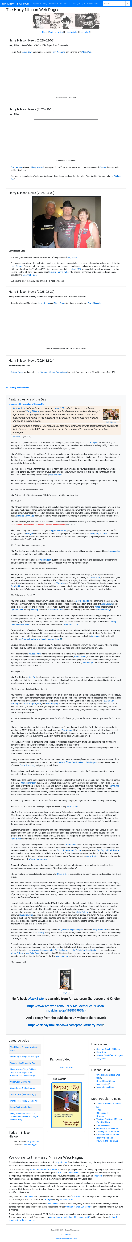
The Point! (76, 1196)
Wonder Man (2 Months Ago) (23, 1063)
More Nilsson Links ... (106, 1087)
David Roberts (82, 601)
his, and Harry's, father (59, 272)
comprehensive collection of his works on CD (69, 1217)
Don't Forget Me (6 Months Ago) (24, 1101)
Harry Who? (85, 32)
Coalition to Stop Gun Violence (79, 1207)
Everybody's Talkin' (98, 533)
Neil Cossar (76, 850)
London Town (17, 609)
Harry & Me (59, 408)
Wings (97, 607)
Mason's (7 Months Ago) (21, 1107)
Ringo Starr (59, 303)
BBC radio (60, 583)
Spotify (41, 932)
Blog (45, 3)
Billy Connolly (102, 1113)
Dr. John (100, 1116)
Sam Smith (15, 586)
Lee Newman (33, 950)
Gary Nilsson (73, 257)
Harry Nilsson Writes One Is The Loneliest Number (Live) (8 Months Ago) (24, 1116)
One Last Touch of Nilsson (108, 1049)
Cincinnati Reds (30, 275)
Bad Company (52, 703)
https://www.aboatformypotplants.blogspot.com (38, 639)
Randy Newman (26, 915)
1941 (98, 1110)
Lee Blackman (92, 950)
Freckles (98, 1176)
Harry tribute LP (99, 929)
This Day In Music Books (108, 850)
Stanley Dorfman (62, 950)
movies (29, 1196)
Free (39, 703)
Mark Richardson (28, 783)
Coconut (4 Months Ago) (21, 1082)
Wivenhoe (95, 636)
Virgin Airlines (62, 956)
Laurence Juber (47, 950)
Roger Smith (16, 437)
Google (29, 533)
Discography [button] (78, 3)
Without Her (73, 1172)
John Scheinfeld (78, 950)
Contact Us (66, 1234)
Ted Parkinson (78, 762)
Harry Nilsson (37, 167)
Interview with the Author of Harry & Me (26, 404)
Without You (86, 52)
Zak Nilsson (67, 730)
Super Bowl (27, 52)
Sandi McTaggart (29, 1144)
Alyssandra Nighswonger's (71, 929)
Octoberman (16, 167)
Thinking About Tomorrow (107, 1131)
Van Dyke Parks (33, 953)
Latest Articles (71, 32)
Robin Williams (66, 1199)
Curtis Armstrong (27, 765)
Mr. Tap (32, 677)
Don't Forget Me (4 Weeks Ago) (24, 1056)
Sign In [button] (36, 3)
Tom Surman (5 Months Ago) (23, 1094)
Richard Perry (17, 372)
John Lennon (53, 1203)
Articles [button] (53, 3)
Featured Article (56, 32)
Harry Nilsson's (58, 52)
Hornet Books (80, 656)
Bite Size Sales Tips (25, 516)
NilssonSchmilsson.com (16, 3)
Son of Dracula (94, 303)
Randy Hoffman (64, 762)
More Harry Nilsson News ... (18, 387)
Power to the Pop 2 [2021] (108, 1141)
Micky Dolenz (82, 912)
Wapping (34, 609)
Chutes (103, 167)
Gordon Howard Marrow (107, 1128)
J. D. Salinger (91, 442)
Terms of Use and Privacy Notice (66, 1239)
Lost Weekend (103, 1125)
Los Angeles (114, 551)
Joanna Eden (94, 577)
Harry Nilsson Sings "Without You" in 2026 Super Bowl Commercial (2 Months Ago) (23, 1072)
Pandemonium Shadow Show (43, 1169)
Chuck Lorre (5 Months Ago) (22, 1088)
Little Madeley (103, 609)
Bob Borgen (91, 762)
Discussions (92, 3)
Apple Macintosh (58, 530)
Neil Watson (111, 422)
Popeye (48, 1199)
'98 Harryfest (45, 560)
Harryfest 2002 (74, 269)
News (44, 32)
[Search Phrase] (114, 3)
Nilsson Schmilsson (58, 372)
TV (38, 1196)
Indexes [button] (64, 3)
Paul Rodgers (30, 703)
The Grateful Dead (55, 609)
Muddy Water (55, 474)
